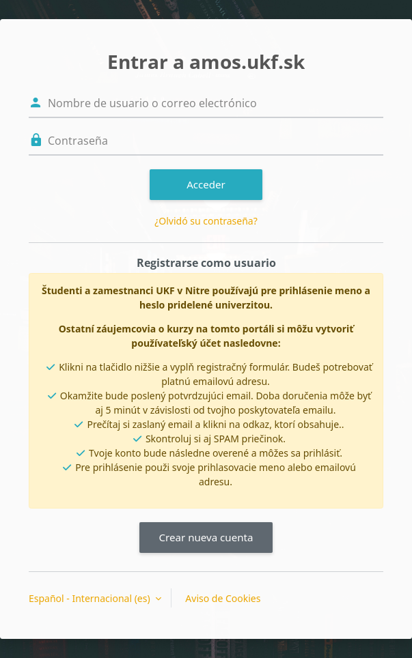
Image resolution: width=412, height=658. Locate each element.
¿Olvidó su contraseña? (206, 220)
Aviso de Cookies (222, 598)
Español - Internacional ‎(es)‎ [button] (90, 598)
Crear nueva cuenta (206, 537)
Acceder (206, 184)
